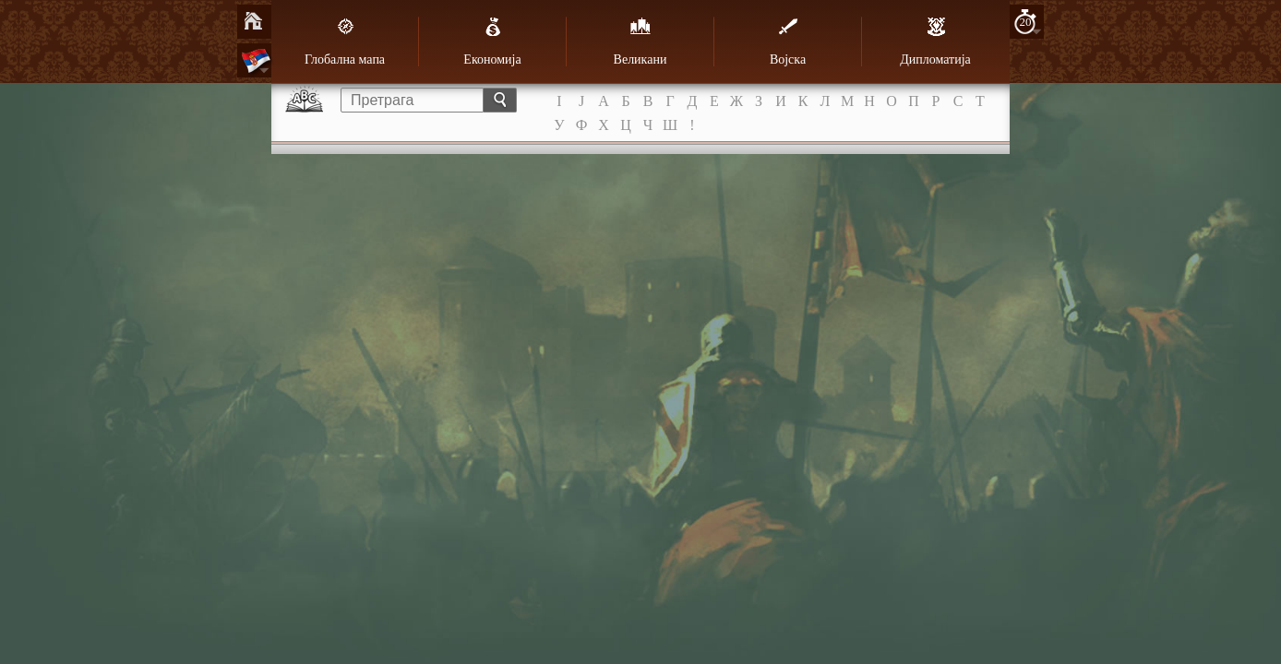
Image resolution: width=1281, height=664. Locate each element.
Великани (640, 41)
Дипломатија (935, 41)
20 (1026, 22)
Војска (788, 41)
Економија (492, 41)
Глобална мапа (345, 41)
